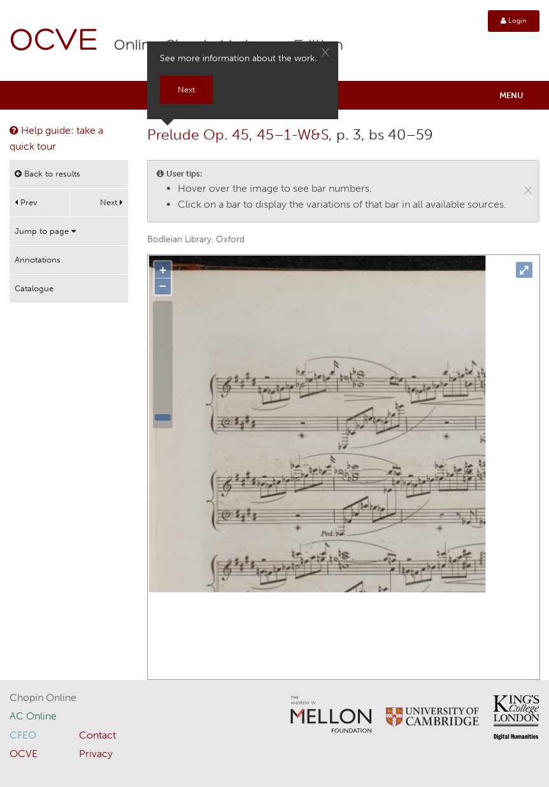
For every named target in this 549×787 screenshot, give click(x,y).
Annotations (38, 259)
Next (111, 202)
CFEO (23, 735)
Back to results (47, 173)
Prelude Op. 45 (198, 134)
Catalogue (34, 288)
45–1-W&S (293, 134)
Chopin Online (43, 697)
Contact (97, 735)
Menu (511, 95)
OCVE (54, 41)
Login (514, 21)
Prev (26, 202)
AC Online (33, 716)
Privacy (96, 753)
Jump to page (45, 231)
